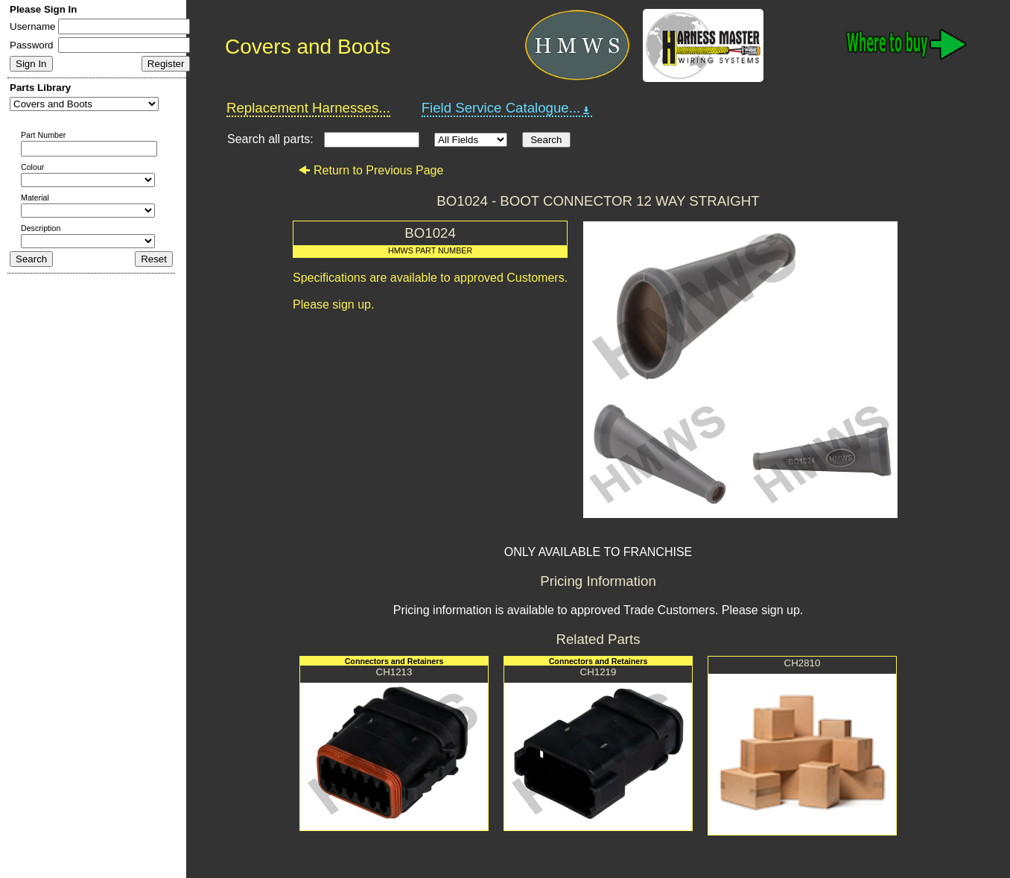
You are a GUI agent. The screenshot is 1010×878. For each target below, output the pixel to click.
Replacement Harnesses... (308, 108)
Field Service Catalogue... (507, 108)
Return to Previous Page (370, 170)
